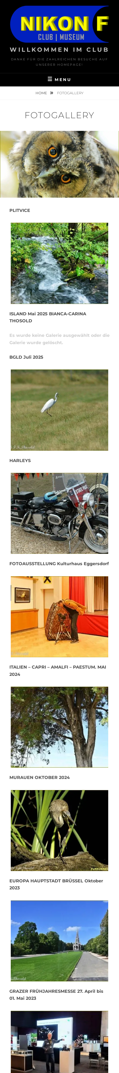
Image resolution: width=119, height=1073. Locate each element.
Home (42, 93)
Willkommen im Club (59, 49)
